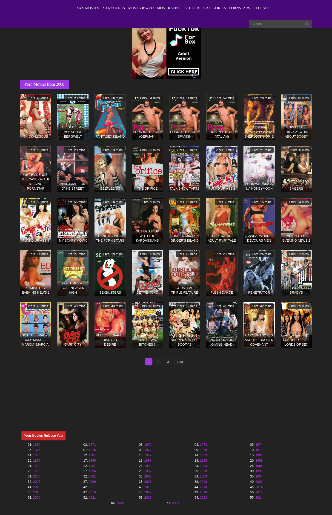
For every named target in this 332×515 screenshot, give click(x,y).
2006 (92, 481)
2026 (175, 503)
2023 (203, 497)
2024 (259, 497)
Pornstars (239, 8)
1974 (259, 444)
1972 (147, 444)
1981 (92, 455)
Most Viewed (141, 8)
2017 (147, 492)
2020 (36, 497)
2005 (36, 481)
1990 (36, 466)
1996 (92, 471)
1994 (259, 466)
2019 (259, 492)
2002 (147, 476)
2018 (203, 492)
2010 (36, 487)
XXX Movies (87, 8)
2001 (92, 476)
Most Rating (169, 8)
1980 (36, 455)
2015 (36, 492)
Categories (214, 8)
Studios (192, 8)
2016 (92, 492)
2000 (36, 476)
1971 (92, 444)
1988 (203, 460)
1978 (203, 450)
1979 (259, 450)
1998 (203, 471)
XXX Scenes (113, 8)
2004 (259, 476)
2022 (147, 497)
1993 (203, 466)
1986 (92, 460)
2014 (259, 487)
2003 (203, 476)
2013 (203, 487)
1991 (92, 466)
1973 (203, 444)
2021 (92, 497)
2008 (203, 481)
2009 (259, 481)
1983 (203, 455)
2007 (147, 481)
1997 (147, 471)
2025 (120, 503)
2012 (147, 487)
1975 (36, 450)
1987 (147, 460)
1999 (259, 471)
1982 (147, 455)
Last (180, 362)
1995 (36, 471)
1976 (92, 450)
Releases (262, 8)
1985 (36, 460)
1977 (147, 450)
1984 (259, 455)
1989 (259, 460)
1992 (147, 466)
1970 (36, 444)
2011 (92, 487)
